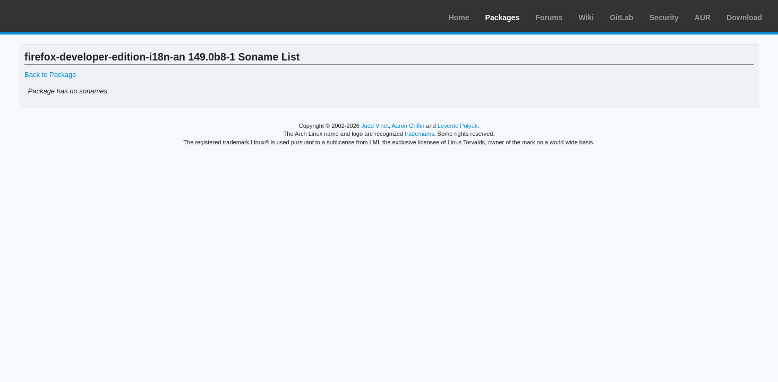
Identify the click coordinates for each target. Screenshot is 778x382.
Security (664, 17)
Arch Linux (58, 16)
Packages (502, 17)
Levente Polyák (457, 126)
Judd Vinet (375, 126)
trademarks (419, 134)
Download (744, 17)
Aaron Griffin (407, 126)
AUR (703, 17)
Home (459, 17)
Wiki (586, 17)
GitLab (621, 17)
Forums (548, 17)
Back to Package (50, 75)
